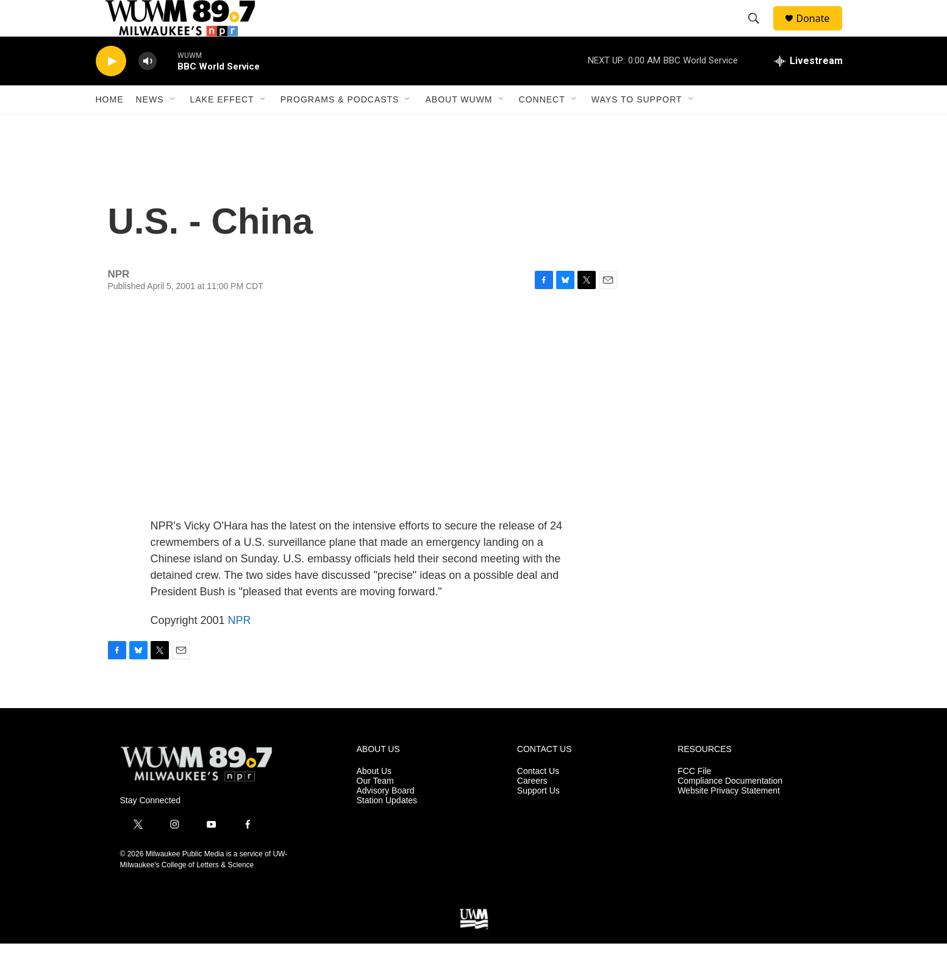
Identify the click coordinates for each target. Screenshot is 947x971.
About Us (374, 798)
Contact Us (538, 798)
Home (110, 127)
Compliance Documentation (729, 808)
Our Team (375, 808)
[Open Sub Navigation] (173, 127)
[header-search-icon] (759, 32)
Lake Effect (222, 127)
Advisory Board (386, 818)
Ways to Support (636, 127)
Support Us (538, 818)
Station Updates (387, 828)
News (150, 127)
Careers (532, 808)
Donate (821, 32)
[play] (111, 89)
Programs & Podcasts (340, 127)
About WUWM (458, 127)
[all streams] (808, 88)
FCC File (694, 798)
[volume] (147, 88)
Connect (542, 127)
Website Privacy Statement (728, 818)
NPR (239, 648)
